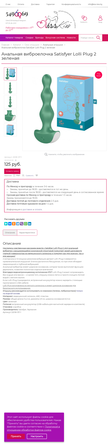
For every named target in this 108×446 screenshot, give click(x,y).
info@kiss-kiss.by (95, 4)
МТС (7, 23)
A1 (15, 23)
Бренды (39, 37)
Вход (100, 19)
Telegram (22, 20)
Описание (10, 232)
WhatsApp (14, 20)
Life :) (12, 23)
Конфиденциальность (71, 4)
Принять (16, 436)
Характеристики (27, 232)
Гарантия (50, 4)
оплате (38, 209)
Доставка (35, 4)
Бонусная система (55, 37)
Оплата (21, 4)
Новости (71, 37)
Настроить (37, 436)
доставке (27, 209)
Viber (7, 20)
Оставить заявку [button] (12, 171)
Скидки (29, 37)
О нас (8, 4)
